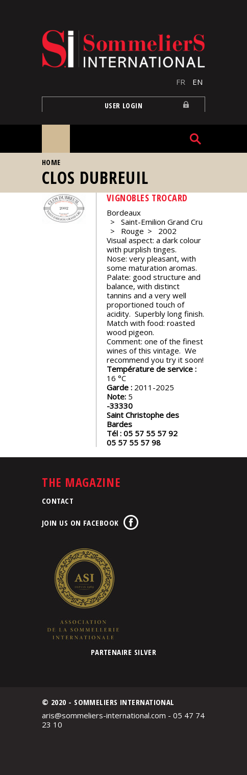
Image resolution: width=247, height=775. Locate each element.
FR (180, 82)
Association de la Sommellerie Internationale (83, 593)
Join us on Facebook (80, 523)
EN (197, 82)
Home (51, 162)
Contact (57, 501)
